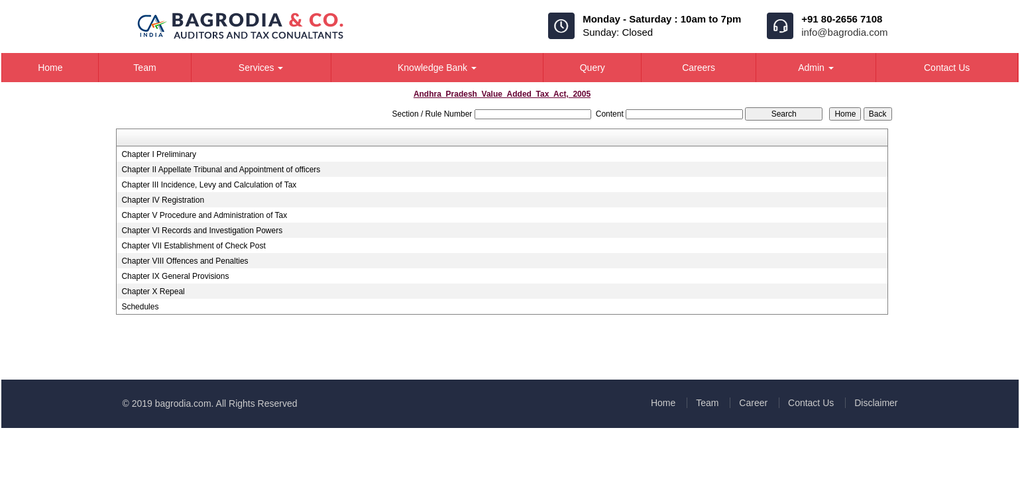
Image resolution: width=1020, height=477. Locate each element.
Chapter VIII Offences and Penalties (184, 261)
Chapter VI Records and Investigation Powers (201, 230)
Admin (816, 67)
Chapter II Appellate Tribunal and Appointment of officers (220, 169)
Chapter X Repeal (152, 291)
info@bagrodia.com (844, 32)
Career (753, 403)
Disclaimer (875, 403)
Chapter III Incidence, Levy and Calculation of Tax (208, 184)
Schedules (139, 306)
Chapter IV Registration (162, 200)
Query (592, 67)
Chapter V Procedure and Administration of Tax (204, 215)
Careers (698, 67)
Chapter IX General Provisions (175, 276)
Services (261, 67)
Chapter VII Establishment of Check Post (193, 245)
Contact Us (947, 67)
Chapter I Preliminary (158, 154)
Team (144, 67)
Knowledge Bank (437, 67)
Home (50, 67)
